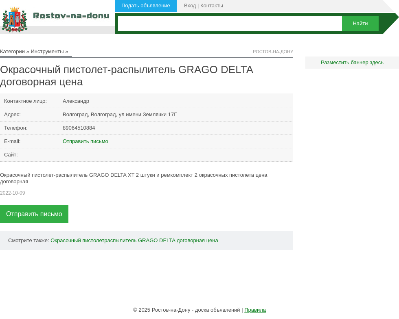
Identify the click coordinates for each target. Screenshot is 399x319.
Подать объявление (145, 5)
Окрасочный (65, 240)
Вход (190, 5)
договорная (191, 240)
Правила (255, 310)
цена (212, 240)
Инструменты (47, 51)
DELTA (167, 240)
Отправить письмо (85, 141)
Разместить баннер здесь (352, 62)
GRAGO (148, 240)
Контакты (211, 5)
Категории (12, 51)
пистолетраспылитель (109, 240)
